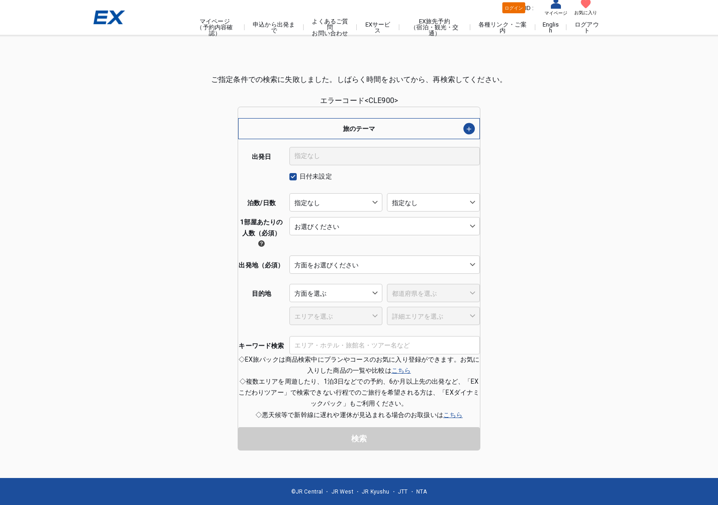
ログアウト (587, 27)
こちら (401, 370)
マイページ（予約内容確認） (220, 27)
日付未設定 (315, 176)
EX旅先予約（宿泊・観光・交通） (437, 27)
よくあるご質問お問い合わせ (334, 27)
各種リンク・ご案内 (504, 27)
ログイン (513, 8)
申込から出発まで (278, 27)
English (551, 27)
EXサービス (380, 27)
